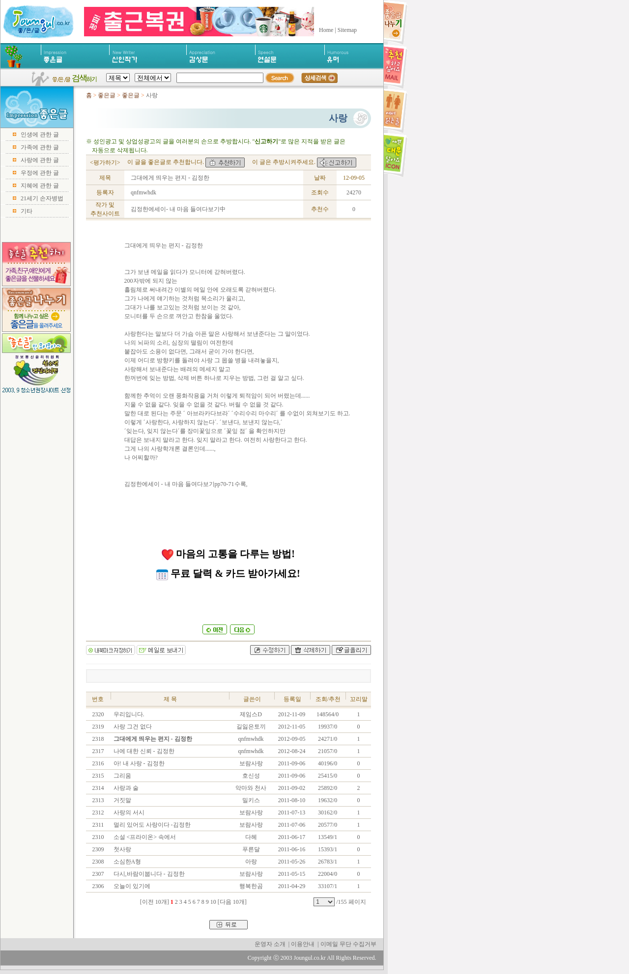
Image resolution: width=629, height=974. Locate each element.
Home (326, 30)
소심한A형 (127, 861)
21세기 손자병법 (42, 198)
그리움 (121, 775)
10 (213, 901)
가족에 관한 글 (40, 147)
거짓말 (121, 800)
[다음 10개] (232, 901)
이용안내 (302, 944)
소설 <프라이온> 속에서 (144, 837)
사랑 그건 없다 (132, 726)
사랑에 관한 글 (40, 160)
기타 (26, 211)
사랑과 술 (125, 788)
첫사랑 (121, 849)
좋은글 (106, 95)
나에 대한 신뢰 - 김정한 (143, 751)
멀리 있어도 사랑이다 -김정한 (151, 824)
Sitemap (347, 30)
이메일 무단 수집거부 (348, 944)
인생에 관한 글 (40, 134)
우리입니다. (128, 714)
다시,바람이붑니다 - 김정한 (148, 873)
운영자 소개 (270, 944)
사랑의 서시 (128, 812)
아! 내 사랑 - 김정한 (138, 763)
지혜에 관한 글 (40, 185)
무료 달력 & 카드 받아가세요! (228, 573)
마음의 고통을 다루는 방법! (228, 553)
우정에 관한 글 (40, 172)
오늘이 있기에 (131, 886)
